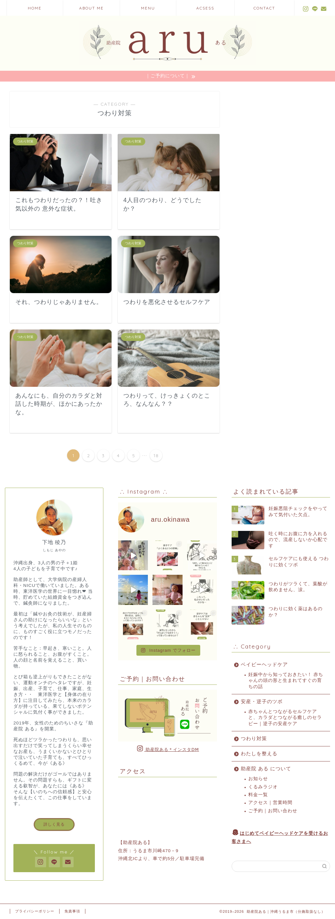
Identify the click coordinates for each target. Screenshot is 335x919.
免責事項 (72, 911)
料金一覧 (258, 794)
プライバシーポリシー (34, 911)
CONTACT (264, 8)
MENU (148, 8)
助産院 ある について (266, 768)
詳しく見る (54, 824)
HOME (35, 8)
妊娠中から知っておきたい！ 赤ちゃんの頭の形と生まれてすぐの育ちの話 (286, 680)
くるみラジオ (263, 786)
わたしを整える (259, 753)
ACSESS (205, 8)
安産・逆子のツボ (262, 701)
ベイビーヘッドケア (264, 664)
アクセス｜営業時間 (270, 802)
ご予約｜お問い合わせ (272, 810)
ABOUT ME (91, 8)
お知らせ (258, 778)
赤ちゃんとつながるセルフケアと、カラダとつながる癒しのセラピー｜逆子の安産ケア (285, 717)
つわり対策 (254, 738)
